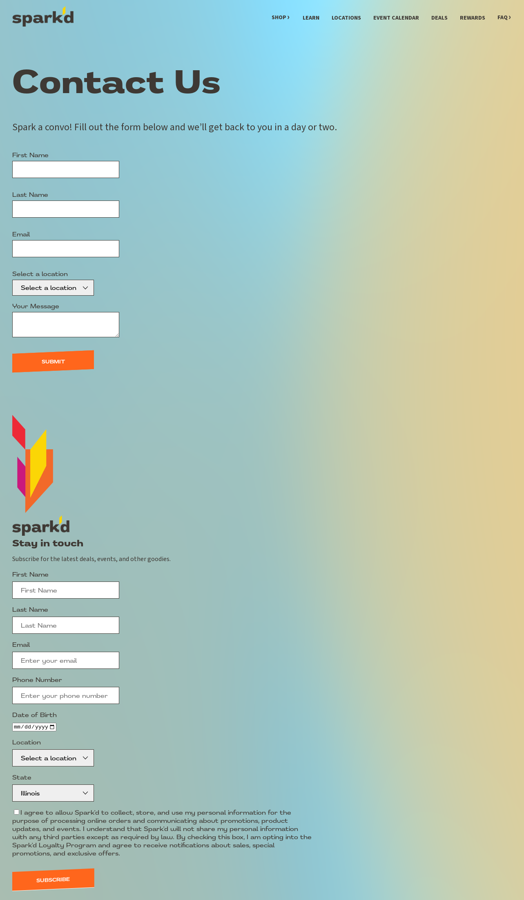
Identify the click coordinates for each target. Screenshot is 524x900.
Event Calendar (396, 18)
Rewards (472, 18)
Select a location (40, 274)
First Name (30, 155)
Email (21, 234)
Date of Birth (34, 715)
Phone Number (37, 679)
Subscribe (53, 877)
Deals (439, 18)
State (21, 776)
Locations (346, 18)
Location (26, 742)
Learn (311, 18)
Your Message (35, 306)
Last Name (30, 194)
